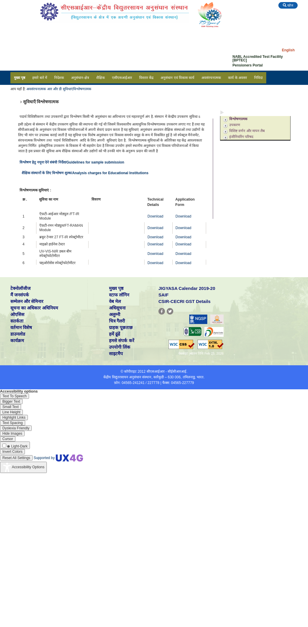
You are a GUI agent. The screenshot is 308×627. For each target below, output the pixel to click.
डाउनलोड (17, 333)
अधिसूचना (117, 307)
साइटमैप (116, 353)
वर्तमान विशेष (21, 327)
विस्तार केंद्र (146, 78)
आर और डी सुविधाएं (60, 89)
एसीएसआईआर (122, 78)
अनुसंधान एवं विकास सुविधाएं (245, 112)
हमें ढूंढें (114, 333)
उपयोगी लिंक (119, 347)
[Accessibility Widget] (23, 467)
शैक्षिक (100, 78)
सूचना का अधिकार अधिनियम (34, 307)
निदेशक (59, 78)
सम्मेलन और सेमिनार (26, 301)
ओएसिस (17, 314)
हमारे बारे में (39, 78)
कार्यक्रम (17, 340)
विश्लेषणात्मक (82, 89)
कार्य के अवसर (237, 78)
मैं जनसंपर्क (19, 294)
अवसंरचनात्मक (211, 78)
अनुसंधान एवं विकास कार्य (177, 78)
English (288, 50)
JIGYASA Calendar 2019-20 (186, 288)
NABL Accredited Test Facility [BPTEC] (257, 58)
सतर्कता (16, 320)
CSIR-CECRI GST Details (184, 301)
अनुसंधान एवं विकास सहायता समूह (249, 152)
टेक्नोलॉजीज (20, 288)
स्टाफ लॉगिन (119, 294)
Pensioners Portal (247, 65)
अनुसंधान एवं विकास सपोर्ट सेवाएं (248, 144)
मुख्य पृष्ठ (19, 78)
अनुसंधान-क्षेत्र (80, 78)
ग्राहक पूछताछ (121, 327)
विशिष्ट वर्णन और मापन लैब (247, 131)
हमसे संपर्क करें (121, 340)
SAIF (163, 294)
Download (155, 216)
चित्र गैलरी (117, 320)
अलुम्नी (114, 314)
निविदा (258, 78)
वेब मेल (115, 301)
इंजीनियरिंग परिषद (241, 137)
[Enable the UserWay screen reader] (14, 396)
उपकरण (234, 125)
